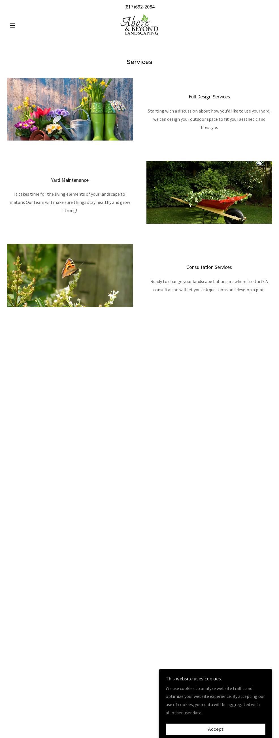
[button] (27, 25)
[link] (140, 25)
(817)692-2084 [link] (139, 6)
